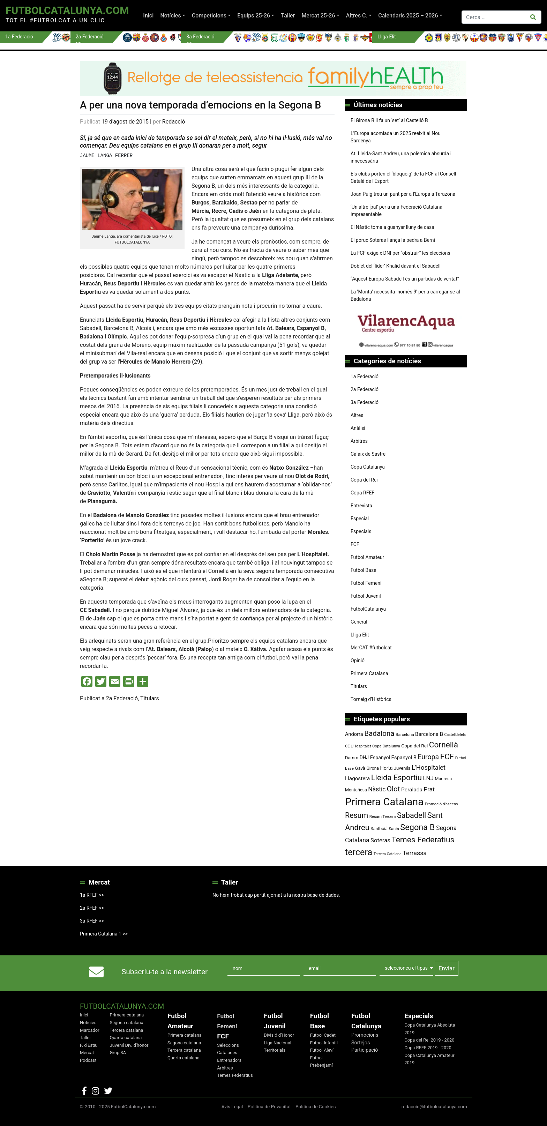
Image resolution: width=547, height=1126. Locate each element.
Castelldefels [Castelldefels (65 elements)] (455, 734)
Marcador (89, 1030)
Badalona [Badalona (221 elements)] (379, 733)
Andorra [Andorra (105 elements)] (354, 734)
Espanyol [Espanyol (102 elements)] (380, 757)
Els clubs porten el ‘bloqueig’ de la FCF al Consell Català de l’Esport (403, 177)
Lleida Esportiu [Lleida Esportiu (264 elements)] (396, 777)
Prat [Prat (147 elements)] (429, 789)
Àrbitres (359, 441)
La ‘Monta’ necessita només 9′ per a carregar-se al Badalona (405, 295)
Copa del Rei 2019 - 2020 (429, 1040)
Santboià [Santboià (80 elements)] (379, 828)
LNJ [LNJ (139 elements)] (428, 778)
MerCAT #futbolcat (371, 647)
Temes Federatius (235, 1075)
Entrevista (361, 505)
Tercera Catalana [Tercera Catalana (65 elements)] (388, 854)
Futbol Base (363, 570)
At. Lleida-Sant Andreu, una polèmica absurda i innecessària (401, 157)
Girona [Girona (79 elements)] (373, 768)
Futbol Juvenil (366, 596)
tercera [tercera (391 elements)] (358, 852)
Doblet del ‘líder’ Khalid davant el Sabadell (396, 266)
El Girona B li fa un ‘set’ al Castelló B (389, 120)
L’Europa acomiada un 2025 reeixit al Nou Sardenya (396, 137)
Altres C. (356, 15)
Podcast (88, 1060)
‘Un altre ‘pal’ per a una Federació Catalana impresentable (396, 210)
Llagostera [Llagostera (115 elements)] (357, 778)
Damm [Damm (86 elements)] (351, 757)
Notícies (170, 15)
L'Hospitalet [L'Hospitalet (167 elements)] (428, 767)
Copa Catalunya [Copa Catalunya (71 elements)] (386, 746)
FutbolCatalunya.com (67, 10)
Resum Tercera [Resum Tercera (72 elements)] (382, 816)
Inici (148, 15)
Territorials (274, 1050)
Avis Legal (232, 1106)
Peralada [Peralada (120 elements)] (411, 789)
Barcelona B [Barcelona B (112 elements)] (429, 734)
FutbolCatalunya (368, 609)
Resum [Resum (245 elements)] (356, 815)
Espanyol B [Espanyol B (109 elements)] (403, 757)
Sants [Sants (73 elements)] (394, 828)
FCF (355, 544)
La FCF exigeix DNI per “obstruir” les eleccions (400, 253)
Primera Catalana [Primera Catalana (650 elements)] (384, 802)
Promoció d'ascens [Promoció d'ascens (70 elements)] (441, 804)
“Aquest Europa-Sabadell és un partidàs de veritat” (405, 279)
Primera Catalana (369, 673)
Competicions (209, 15)
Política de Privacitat (269, 1106)
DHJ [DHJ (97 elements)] (364, 757)
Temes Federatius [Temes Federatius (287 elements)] (422, 839)
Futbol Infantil (324, 1042)
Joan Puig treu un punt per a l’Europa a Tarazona (403, 194)
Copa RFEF (362, 492)
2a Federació (122, 698)
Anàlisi (358, 428)
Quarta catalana (126, 1037)
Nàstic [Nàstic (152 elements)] (376, 789)
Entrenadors (229, 1060)
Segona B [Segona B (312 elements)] (417, 827)
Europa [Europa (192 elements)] (428, 757)
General (359, 622)
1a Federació (365, 376)
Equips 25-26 (253, 15)
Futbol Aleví (322, 1050)
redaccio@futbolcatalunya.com (434, 1106)
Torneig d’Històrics (371, 699)
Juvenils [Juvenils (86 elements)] (402, 768)
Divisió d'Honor (279, 1035)
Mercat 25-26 (318, 15)
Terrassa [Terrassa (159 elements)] (415, 853)
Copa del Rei (364, 480)
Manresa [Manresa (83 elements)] (443, 778)
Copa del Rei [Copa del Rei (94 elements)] (414, 745)
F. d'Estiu (88, 1045)
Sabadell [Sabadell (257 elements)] (411, 815)
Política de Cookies (315, 1106)
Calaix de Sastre (368, 454)
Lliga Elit (360, 634)
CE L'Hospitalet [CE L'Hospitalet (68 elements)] (358, 746)
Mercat (87, 1052)
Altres (357, 415)
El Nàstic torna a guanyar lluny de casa (392, 227)
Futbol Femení (366, 583)
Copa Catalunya (368, 467)
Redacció (173, 121)
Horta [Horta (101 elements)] (386, 768)
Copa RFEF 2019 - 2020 (427, 1047)
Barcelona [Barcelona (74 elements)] (405, 734)
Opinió (358, 660)
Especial (360, 518)
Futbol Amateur (367, 557)
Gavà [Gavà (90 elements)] (360, 768)
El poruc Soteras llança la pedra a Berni (393, 240)
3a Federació (365, 402)
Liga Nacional (277, 1042)
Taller (288, 15)
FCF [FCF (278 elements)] (447, 756)
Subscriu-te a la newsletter (165, 972)
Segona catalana (126, 1022)
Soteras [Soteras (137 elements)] (380, 840)
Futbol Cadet (323, 1035)
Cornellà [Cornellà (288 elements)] (443, 745)
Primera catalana (127, 1014)
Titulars (149, 698)
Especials (361, 531)
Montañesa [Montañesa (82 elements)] (356, 789)
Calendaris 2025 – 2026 (408, 15)
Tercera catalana (126, 1030)
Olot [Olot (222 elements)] (393, 789)
